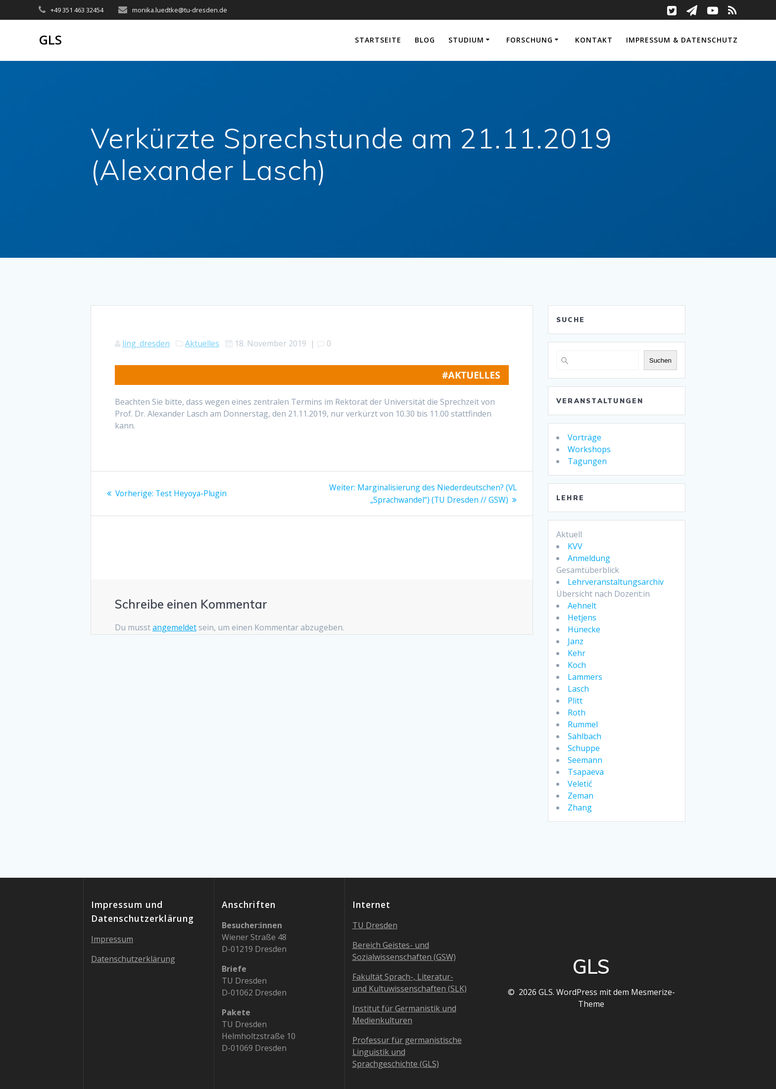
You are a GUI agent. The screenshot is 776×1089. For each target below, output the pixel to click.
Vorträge (584, 437)
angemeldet (174, 626)
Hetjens (582, 617)
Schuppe (584, 748)
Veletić (580, 783)
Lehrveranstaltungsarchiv (616, 581)
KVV (575, 546)
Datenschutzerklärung (133, 958)
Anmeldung (589, 558)
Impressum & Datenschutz (682, 40)
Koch (577, 665)
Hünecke (584, 629)
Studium (466, 40)
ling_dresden (146, 343)
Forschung (529, 40)
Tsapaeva (586, 771)
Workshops (589, 449)
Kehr (576, 653)
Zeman (580, 795)
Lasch (578, 688)
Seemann (585, 760)
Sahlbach (584, 736)
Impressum (112, 939)
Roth (576, 712)
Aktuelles (202, 343)
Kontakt (594, 40)
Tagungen (587, 461)
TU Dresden (374, 925)
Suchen (660, 360)
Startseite (378, 40)
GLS (50, 40)
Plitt (575, 700)
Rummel (583, 724)
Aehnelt (582, 605)
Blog (425, 40)
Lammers (585, 676)
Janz (575, 641)
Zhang (580, 807)
